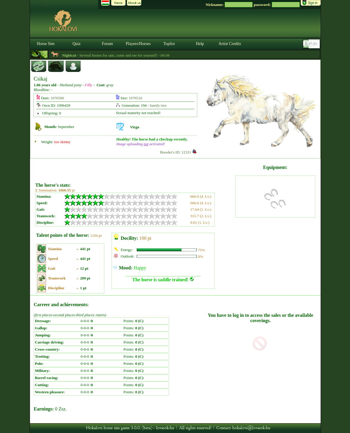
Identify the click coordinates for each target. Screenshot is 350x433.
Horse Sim (46, 43)
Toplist (169, 43)
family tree (158, 105)
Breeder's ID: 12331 (175, 152)
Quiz (76, 43)
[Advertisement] (134, 168)
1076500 (57, 98)
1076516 (135, 98)
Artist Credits (230, 43)
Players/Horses (138, 43)
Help (200, 43)
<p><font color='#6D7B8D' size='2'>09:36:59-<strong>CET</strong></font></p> (312, 44)
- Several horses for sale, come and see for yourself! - (122, 55)
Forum (107, 43)
